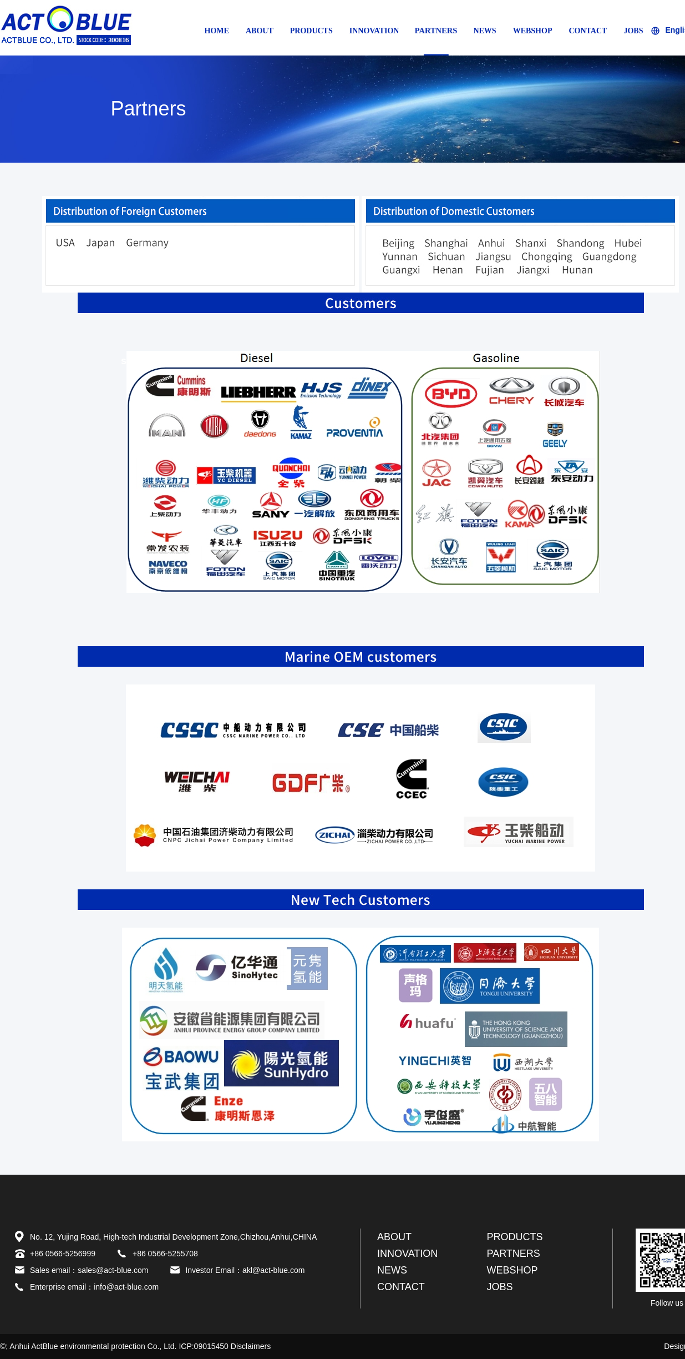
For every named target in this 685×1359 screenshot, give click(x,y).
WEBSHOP (532, 31)
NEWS (484, 31)
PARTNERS (436, 30)
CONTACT (588, 31)
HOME (217, 31)
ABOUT (259, 31)
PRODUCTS (311, 31)
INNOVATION (374, 31)
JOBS (633, 31)
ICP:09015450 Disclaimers (225, 1346)
